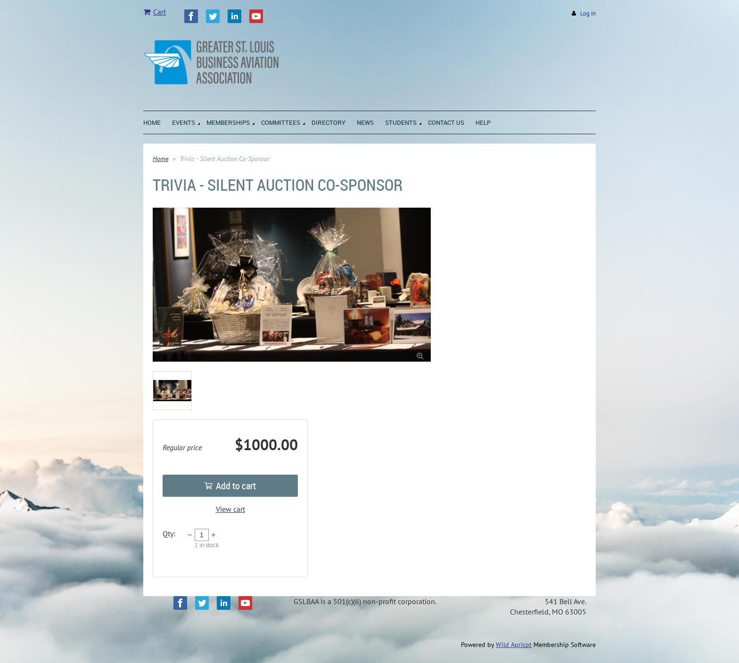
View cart (230, 509)
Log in (588, 13)
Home (160, 158)
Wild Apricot (514, 644)
